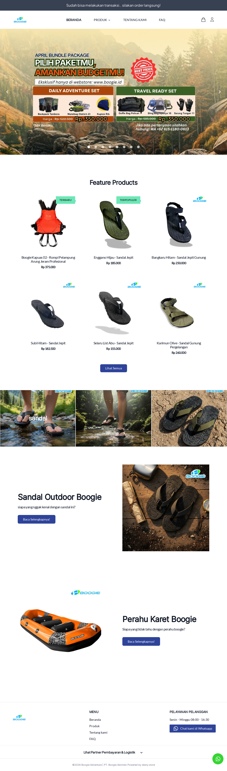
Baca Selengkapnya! (36, 519)
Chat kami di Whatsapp (196, 728)
